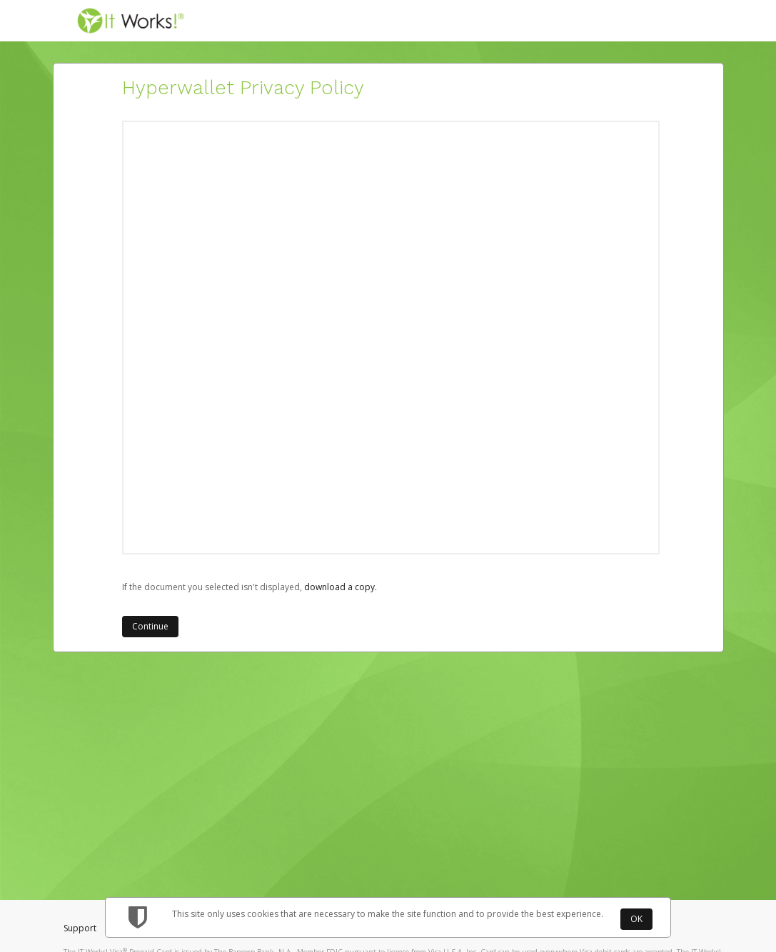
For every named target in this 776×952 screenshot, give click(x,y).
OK (636, 919)
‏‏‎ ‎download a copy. (339, 587)
